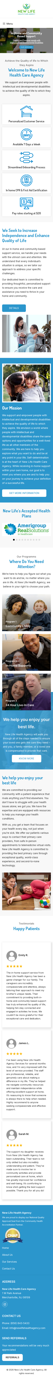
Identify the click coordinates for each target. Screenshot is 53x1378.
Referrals (12, 1357)
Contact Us (8, 1268)
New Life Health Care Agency (28, 1369)
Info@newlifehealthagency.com (27, 1328)
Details (14, 308)
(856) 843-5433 (19, 1323)
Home (5, 1248)
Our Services (26, 47)
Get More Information (24, 493)
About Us (7, 1254)
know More (26, 758)
